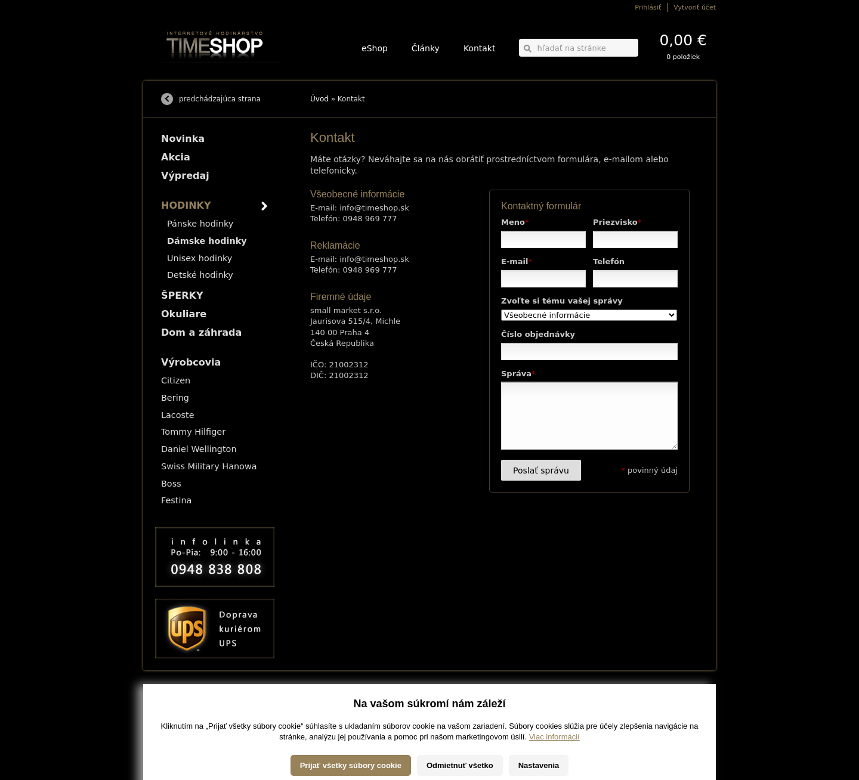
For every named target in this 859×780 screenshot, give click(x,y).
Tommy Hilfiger (193, 432)
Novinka (183, 138)
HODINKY (186, 205)
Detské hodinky (200, 275)
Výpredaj (185, 175)
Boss (171, 483)
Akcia (175, 157)
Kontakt (480, 48)
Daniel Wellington (199, 449)
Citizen (175, 380)
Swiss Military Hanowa (209, 466)
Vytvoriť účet (694, 7)
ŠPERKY (182, 295)
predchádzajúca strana (220, 99)
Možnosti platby (181, 710)
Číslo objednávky (538, 334)
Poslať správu (541, 470)
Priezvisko (617, 222)
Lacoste (177, 415)
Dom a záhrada (201, 332)
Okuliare (183, 314)
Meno (515, 222)
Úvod (319, 99)
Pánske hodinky (200, 223)
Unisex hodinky (199, 258)
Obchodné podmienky (190, 719)
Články (426, 48)
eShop (374, 48)
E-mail (516, 261)
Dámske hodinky (207, 241)
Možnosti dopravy (184, 702)
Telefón (609, 261)
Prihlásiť (648, 7)
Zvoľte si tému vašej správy (562, 300)
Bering (175, 398)
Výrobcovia (191, 362)
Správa (518, 373)
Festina (176, 500)
